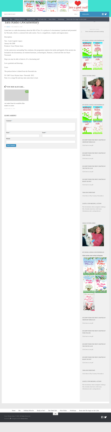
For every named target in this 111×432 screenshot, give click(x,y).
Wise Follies (52, 19)
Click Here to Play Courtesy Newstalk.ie (93, 205)
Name (8, 142)
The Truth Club (42, 19)
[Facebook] (103, 24)
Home (6, 19)
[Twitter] (106, 24)
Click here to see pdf (87, 155)
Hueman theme (24, 428)
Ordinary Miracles (19, 19)
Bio (11, 19)
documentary (9, 24)
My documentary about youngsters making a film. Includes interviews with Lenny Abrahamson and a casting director (94, 219)
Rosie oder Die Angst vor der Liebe (76, 19)
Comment (9, 130)
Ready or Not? (31, 19)
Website (8, 148)
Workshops (61, 19)
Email (44, 142)
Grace (8, 36)
